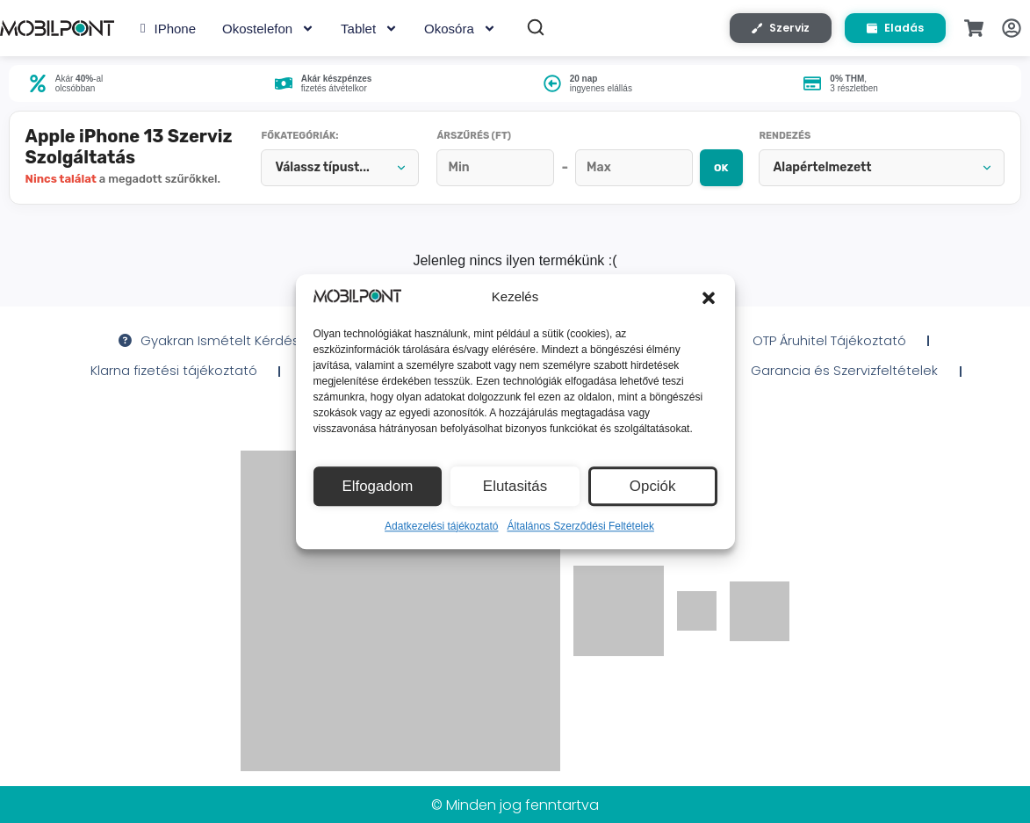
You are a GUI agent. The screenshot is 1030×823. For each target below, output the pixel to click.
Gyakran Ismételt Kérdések (202, 353)
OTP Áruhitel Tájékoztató (840, 353)
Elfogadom (377, 486)
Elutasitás (515, 486)
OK (704, 176)
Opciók (652, 486)
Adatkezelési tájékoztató (441, 526)
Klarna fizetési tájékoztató (161, 385)
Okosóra (460, 31)
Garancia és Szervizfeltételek (858, 385)
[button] (708, 298)
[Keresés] (535, 30)
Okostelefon (268, 31)
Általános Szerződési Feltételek (581, 526)
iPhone (168, 31)
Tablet (369, 31)
